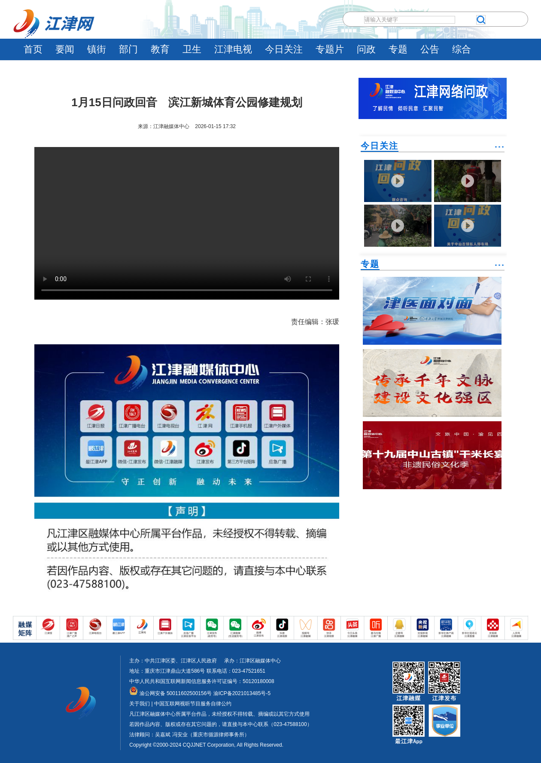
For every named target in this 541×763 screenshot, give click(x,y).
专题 (398, 49)
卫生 (191, 49)
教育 (160, 49)
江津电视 (233, 49)
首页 (33, 49)
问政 (366, 49)
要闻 (64, 49)
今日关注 (284, 49)
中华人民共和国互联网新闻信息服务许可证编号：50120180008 (201, 681)
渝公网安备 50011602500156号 (170, 693)
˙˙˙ (499, 150)
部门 (128, 49)
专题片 (330, 49)
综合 (461, 49)
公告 (429, 49)
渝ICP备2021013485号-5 (241, 693)
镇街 (96, 49)
